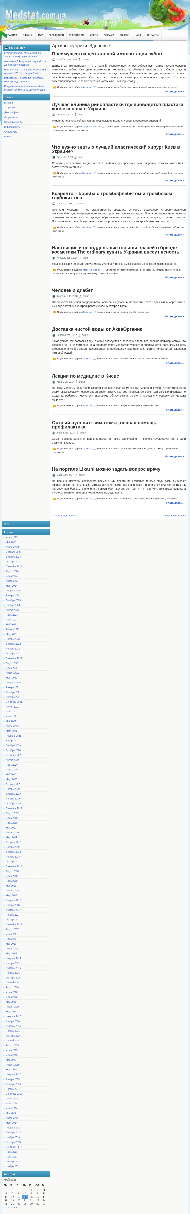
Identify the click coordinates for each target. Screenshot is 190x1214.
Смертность (10, 131)
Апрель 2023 (13, 629)
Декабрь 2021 (13, 692)
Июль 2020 (12, 764)
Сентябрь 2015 (14, 1040)
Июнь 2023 (12, 619)
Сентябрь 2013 (14, 1147)
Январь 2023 (13, 639)
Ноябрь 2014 (13, 1089)
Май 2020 (11, 774)
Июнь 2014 (12, 1108)
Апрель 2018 (13, 890)
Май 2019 (11, 827)
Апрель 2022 (13, 673)
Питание (8, 102)
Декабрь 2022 (13, 644)
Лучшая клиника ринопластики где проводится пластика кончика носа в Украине (117, 106)
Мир (40, 35)
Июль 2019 (12, 818)
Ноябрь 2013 (13, 1137)
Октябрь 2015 (13, 1035)
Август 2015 (12, 1045)
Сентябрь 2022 (14, 658)
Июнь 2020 (12, 769)
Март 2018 (11, 895)
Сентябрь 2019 (14, 808)
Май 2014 (11, 1113)
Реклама (109, 35)
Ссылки (124, 35)
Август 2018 (12, 871)
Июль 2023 (12, 614)
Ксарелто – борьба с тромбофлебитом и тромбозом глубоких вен (112, 195)
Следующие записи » (174, 515)
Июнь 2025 (12, 537)
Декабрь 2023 (13, 600)
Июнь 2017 (12, 939)
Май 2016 (11, 1002)
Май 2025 (11, 542)
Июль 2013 (12, 1152)
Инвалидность (12, 127)
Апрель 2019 (13, 832)
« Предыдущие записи (64, 515)
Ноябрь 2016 (13, 973)
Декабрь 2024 (13, 556)
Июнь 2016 (12, 997)
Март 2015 (11, 1069)
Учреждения (77, 35)
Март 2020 (11, 779)
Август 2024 (12, 571)
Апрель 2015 (13, 1064)
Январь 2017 (13, 963)
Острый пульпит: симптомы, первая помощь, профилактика (105, 424)
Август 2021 (12, 706)
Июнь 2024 (12, 576)
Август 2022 (12, 663)
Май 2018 (11, 885)
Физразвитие (11, 117)
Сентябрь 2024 (14, 566)
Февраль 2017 (13, 958)
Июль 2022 (12, 668)
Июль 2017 (12, 934)
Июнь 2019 (12, 823)
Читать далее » (174, 91)
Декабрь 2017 (13, 910)
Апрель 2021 (13, 726)
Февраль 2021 (13, 735)
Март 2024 (11, 585)
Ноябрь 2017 (13, 914)
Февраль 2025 (13, 552)
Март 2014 (11, 1122)
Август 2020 (12, 760)
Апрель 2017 (13, 948)
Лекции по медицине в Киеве (85, 376)
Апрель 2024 (13, 581)
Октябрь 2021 (13, 697)
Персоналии (56, 35)
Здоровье (9, 107)
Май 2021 (11, 721)
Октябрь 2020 (13, 750)
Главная (12, 35)
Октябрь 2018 (13, 861)
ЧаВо (138, 35)
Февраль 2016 (13, 1016)
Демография (11, 112)
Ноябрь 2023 (13, 605)
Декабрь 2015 (13, 1026)
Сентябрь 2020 (14, 755)
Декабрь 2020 (13, 745)
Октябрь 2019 (13, 803)
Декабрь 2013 (13, 1132)
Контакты (153, 35)
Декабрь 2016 (13, 968)
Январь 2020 (13, 789)
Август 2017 (12, 929)
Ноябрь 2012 (13, 1166)
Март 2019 (11, 837)
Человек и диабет (72, 290)
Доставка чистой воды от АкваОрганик (97, 329)
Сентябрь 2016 (14, 982)
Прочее (8, 136)
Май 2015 (11, 1060)
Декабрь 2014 (13, 1084)
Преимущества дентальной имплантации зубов (107, 53)
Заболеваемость (13, 122)
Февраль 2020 (13, 784)
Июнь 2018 (12, 881)
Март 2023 (11, 634)
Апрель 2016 (13, 1006)
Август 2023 (12, 610)
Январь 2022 (13, 687)
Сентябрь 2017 (14, 924)
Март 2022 (11, 677)
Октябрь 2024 (13, 561)
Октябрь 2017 (13, 919)
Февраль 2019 (13, 842)
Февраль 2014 (13, 1127)
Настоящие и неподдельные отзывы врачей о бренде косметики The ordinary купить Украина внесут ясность (115, 249)
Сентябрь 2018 (14, 866)
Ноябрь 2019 (13, 798)
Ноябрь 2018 (13, 856)
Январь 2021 (13, 740)
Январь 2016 (13, 1021)
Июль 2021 (12, 711)
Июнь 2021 (12, 716)
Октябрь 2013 (13, 1142)
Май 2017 (11, 943)
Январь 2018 (13, 905)
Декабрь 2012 (13, 1161)
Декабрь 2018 (13, 852)
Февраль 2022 (13, 682)
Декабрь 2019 (13, 793)
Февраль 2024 (13, 590)
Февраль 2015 (13, 1074)
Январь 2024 (13, 595)
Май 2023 (11, 624)
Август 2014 (12, 1098)
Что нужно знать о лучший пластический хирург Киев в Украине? (116, 149)
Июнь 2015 (12, 1055)
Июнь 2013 (12, 1156)
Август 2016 (12, 987)
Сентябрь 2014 (14, 1093)
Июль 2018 (12, 876)
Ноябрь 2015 (13, 1031)
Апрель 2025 (13, 547)
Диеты (94, 35)
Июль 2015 (12, 1050)
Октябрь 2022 (13, 653)
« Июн (14, 1207)
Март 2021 (11, 731)
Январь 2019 (13, 847)
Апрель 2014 (13, 1118)
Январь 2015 (13, 1079)
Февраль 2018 (13, 900)
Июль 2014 (12, 1103)
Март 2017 (11, 953)
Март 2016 (11, 1011)
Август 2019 (12, 813)
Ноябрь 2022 (13, 648)
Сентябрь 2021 (14, 702)
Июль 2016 (12, 992)
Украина (27, 35)
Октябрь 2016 (13, 977)
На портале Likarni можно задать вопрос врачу (106, 469)
